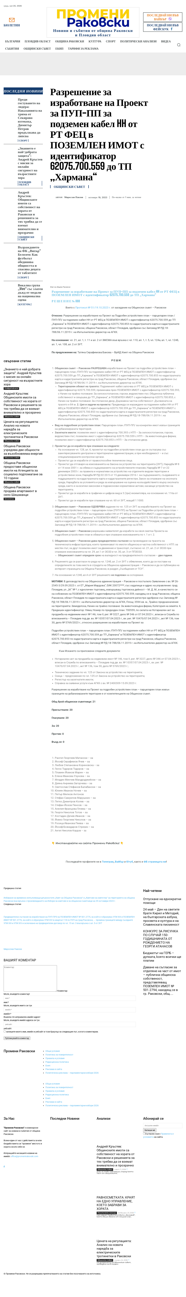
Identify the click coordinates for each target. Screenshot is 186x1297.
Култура (24, 304)
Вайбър (119, 861)
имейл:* (7, 1014)
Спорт (23, 140)
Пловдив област (25, 183)
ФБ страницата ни (155, 861)
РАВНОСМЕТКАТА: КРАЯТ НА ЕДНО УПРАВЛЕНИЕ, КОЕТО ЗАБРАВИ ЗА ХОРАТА (116, 1203)
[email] (162, 1125)
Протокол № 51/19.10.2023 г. (93, 307)
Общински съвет (26, 238)
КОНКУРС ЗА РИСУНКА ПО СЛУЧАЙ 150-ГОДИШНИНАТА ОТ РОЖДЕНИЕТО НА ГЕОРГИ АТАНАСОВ (160, 938)
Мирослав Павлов (73, 197)
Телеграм (108, 861)
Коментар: (62, 991)
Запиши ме (149, 1130)
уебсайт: (8, 1028)
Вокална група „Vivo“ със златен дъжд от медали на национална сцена (30, 292)
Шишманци (9, 499)
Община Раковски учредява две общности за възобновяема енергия (23, 449)
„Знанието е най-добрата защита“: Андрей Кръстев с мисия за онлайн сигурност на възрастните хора (30, 163)
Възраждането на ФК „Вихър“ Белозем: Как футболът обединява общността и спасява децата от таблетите (29, 260)
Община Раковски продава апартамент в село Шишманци (20, 491)
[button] (178, 44)
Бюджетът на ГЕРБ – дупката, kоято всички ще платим (162, 956)
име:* (6, 1002)
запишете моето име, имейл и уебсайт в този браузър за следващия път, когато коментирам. (52, 1031)
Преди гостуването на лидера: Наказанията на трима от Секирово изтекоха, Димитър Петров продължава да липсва (30, 117)
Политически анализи (107, 1213)
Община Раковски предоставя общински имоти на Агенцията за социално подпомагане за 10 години (23, 470)
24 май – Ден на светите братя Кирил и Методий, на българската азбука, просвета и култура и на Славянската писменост (161, 917)
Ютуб (129, 861)
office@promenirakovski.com (24, 1156)
